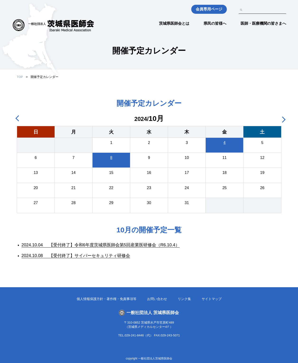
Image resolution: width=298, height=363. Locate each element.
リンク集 (184, 299)
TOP (20, 77)
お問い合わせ (157, 299)
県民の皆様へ (215, 23)
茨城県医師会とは (174, 23)
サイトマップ (212, 299)
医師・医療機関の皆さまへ (263, 23)
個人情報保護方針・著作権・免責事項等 (106, 299)
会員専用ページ (209, 9)
